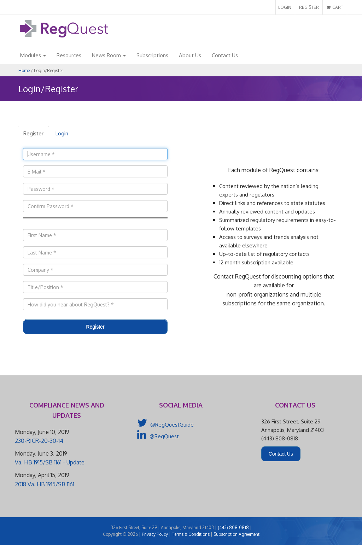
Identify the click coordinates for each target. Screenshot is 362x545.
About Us (190, 55)
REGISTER (309, 7)
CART (335, 7)
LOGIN (284, 7)
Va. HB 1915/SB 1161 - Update (49, 462)
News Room (109, 55)
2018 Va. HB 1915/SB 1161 (44, 484)
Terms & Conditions (191, 534)
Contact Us (225, 55)
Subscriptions (152, 55)
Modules (33, 55)
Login (62, 133)
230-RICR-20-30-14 (39, 440)
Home (24, 70)
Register (33, 133)
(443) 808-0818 (233, 527)
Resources (69, 55)
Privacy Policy (155, 534)
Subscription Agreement (236, 534)
